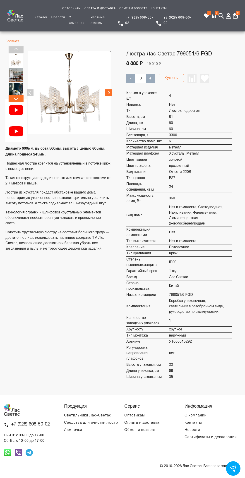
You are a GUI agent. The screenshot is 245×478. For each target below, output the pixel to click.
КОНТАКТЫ (159, 8)
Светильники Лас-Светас (87, 415)
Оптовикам (134, 415)
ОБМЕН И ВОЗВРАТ (133, 8)
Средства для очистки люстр (91, 422)
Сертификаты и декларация (211, 437)
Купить (171, 78)
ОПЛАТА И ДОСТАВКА (100, 8)
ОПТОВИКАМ (71, 8)
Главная (12, 41)
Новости (58, 17)
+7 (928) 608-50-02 (30, 424)
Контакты (193, 422)
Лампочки (73, 430)
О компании (196, 415)
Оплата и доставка (141, 422)
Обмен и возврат (140, 430)
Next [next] (16, 98)
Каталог (41, 17)
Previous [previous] (16, 49)
